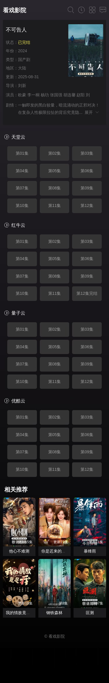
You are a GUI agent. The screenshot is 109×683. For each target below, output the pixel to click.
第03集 (87, 153)
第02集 (54, 153)
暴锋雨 (90, 551)
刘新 (22, 85)
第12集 (87, 205)
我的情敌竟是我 (20, 612)
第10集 (22, 205)
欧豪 (22, 95)
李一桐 (33, 95)
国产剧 (24, 59)
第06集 (87, 170)
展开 (92, 112)
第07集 (22, 188)
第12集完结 (86, 293)
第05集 (54, 170)
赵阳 (80, 95)
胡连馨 (69, 95)
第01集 (22, 153)
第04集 (22, 170)
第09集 (87, 188)
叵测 (90, 612)
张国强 (56, 95)
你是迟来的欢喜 (55, 551)
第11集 (54, 205)
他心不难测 (19, 551)
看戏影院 (14, 10)
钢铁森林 (54, 612)
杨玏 (45, 95)
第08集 (54, 188)
